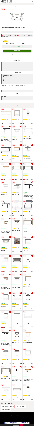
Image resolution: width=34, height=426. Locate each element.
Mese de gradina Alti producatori (8, 406)
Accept (21, 425)
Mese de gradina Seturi (6, 409)
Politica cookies (26, 419)
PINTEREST (19, 416)
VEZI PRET (17, 51)
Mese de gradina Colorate (20, 406)
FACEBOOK (13, 416)
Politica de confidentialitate (17, 419)
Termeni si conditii (8, 419)
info (10, 123)
